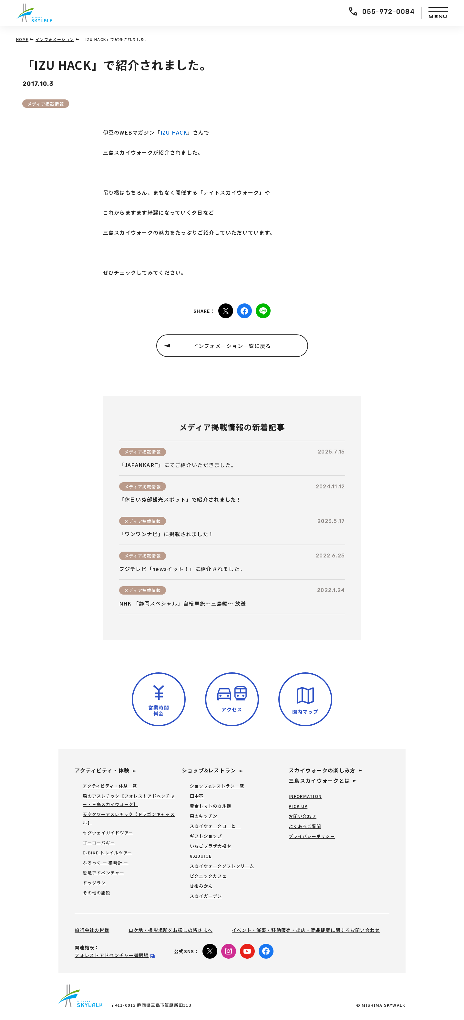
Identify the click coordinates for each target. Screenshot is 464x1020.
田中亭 (197, 796)
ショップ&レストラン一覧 (217, 786)
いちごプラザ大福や (211, 846)
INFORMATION (305, 796)
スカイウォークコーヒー (215, 826)
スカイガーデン (206, 896)
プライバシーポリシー (312, 836)
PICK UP (298, 806)
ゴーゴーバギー (99, 843)
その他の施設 (96, 893)
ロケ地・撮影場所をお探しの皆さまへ (170, 930)
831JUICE (201, 856)
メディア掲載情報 (45, 104)
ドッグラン (94, 883)
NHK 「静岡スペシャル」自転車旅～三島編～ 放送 (182, 603)
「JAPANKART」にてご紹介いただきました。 (178, 465)
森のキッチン (204, 816)
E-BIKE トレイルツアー (107, 853)
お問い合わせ (302, 816)
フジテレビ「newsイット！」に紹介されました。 (182, 569)
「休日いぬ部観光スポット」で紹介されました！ (180, 499)
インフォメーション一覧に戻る (232, 346)
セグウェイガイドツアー (108, 833)
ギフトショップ (206, 836)
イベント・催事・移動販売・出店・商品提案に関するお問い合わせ (306, 930)
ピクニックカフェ (208, 876)
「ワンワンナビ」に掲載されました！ (166, 534)
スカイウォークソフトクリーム (222, 866)
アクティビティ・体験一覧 (110, 786)
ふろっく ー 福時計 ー (105, 863)
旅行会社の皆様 (92, 930)
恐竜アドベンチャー (103, 873)
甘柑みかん (201, 886)
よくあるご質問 (305, 826)
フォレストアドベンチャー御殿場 (112, 955)
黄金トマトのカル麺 (211, 806)
